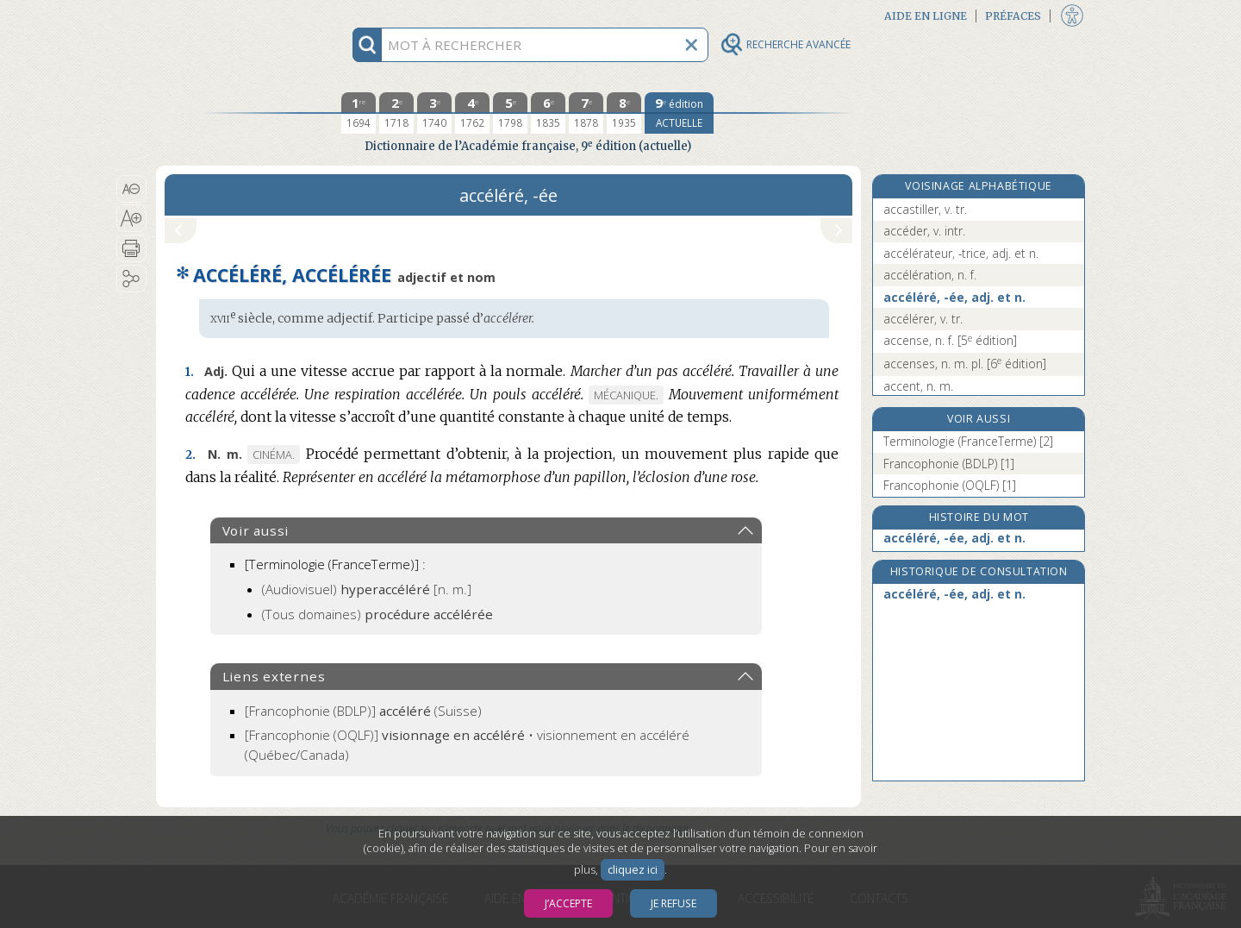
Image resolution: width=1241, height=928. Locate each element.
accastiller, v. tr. (925, 209)
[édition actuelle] (679, 113)
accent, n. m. (918, 386)
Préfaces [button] (1013, 15)
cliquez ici (633, 869)
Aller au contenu (223, 15)
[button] (131, 189)
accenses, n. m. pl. (964, 363)
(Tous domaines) (377, 614)
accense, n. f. (950, 340)
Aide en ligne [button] (925, 15)
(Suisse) (363, 710)
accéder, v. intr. (924, 231)
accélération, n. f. (929, 274)
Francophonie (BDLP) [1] (948, 463)
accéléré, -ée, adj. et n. (954, 297)
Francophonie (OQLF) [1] (949, 485)
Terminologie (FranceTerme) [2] (968, 441)
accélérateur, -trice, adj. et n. (960, 253)
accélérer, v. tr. (923, 318)
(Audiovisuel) (366, 589)
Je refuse (673, 903)
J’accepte (568, 903)
